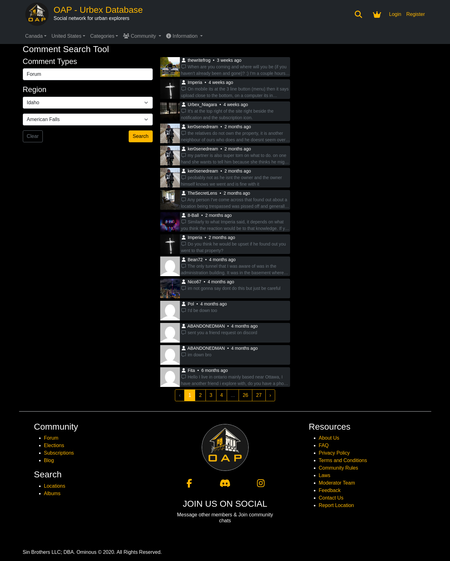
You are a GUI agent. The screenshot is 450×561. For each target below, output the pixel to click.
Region (35, 89)
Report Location (336, 505)
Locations (55, 486)
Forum (51, 438)
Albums (52, 493)
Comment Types (50, 61)
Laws (324, 475)
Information (182, 36)
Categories (102, 36)
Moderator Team (337, 482)
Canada (34, 36)
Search (141, 136)
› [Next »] (270, 395)
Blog (49, 460)
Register (415, 14)
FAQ (324, 445)
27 (259, 395)
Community (140, 36)
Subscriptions (59, 453)
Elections (54, 445)
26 (245, 395)
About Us (329, 438)
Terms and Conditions (343, 460)
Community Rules (338, 468)
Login (395, 14)
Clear (33, 136)
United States (67, 36)
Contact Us (331, 497)
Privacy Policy (334, 453)
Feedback (330, 490)
